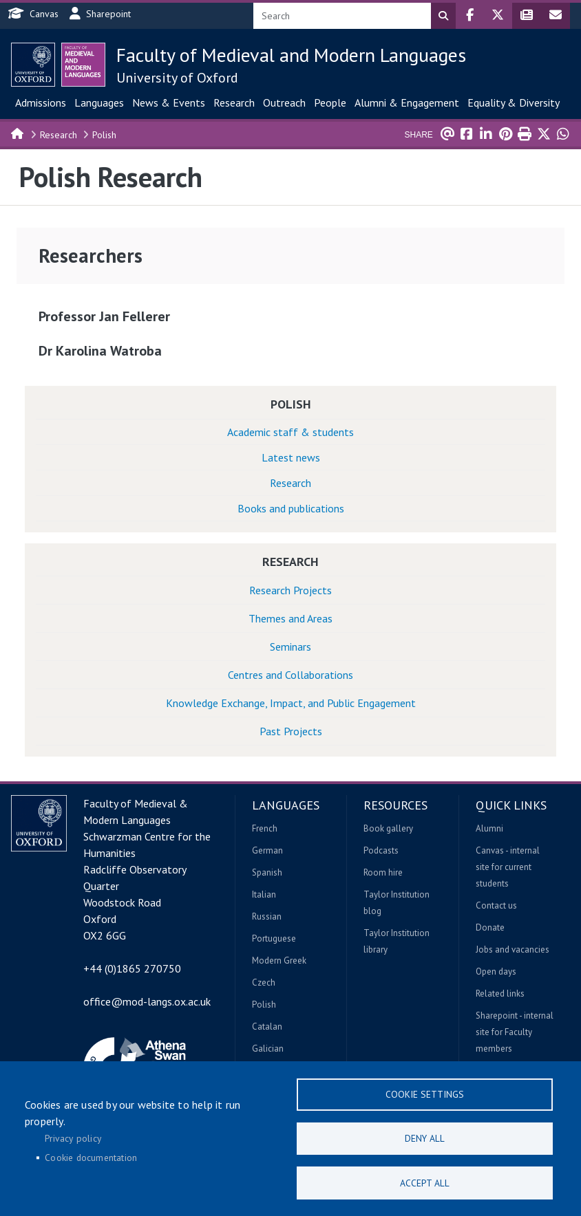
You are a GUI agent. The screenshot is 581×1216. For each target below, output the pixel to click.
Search (443, 16)
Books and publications (290, 508)
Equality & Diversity (513, 102)
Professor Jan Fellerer (104, 316)
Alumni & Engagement (407, 102)
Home (18, 132)
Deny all (425, 1137)
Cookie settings (424, 1093)
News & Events (168, 102)
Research (234, 102)
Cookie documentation (91, 1157)
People (330, 102)
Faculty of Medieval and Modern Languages (291, 54)
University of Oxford (177, 78)
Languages (99, 102)
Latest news (291, 457)
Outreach (284, 102)
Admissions (40, 102)
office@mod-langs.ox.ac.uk (147, 1001)
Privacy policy (73, 1137)
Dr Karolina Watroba (100, 351)
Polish (104, 135)
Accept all (425, 1182)
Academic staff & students (290, 432)
